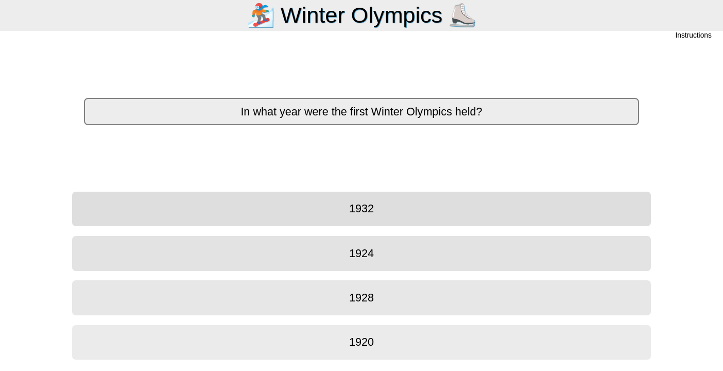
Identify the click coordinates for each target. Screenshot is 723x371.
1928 (361, 297)
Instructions (693, 35)
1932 (361, 208)
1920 (361, 341)
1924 (361, 253)
